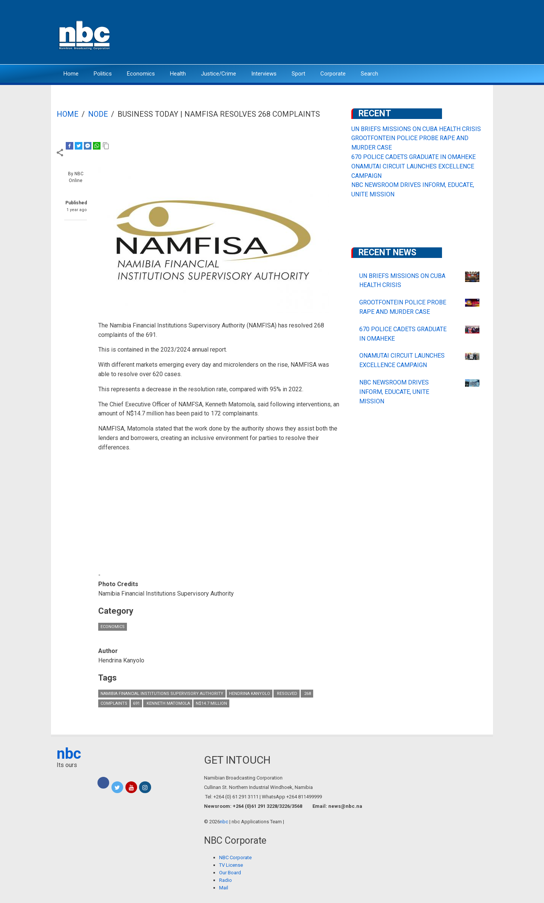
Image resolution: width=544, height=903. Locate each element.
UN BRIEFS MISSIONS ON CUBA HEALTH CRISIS (416, 129)
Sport (298, 73)
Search (369, 73)
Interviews (264, 73)
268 (307, 693)
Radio (225, 880)
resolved (286, 693)
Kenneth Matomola (167, 703)
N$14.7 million (211, 703)
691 (136, 703)
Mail (223, 888)
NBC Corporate (235, 857)
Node (98, 114)
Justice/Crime (218, 73)
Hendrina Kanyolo (249, 693)
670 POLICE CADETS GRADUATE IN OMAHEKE (413, 157)
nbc (69, 754)
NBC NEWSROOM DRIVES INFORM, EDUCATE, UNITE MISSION (394, 392)
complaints (113, 703)
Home (71, 73)
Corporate (333, 73)
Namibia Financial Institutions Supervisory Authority (161, 693)
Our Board (230, 872)
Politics (103, 73)
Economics (141, 73)
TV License (231, 865)
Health (178, 73)
